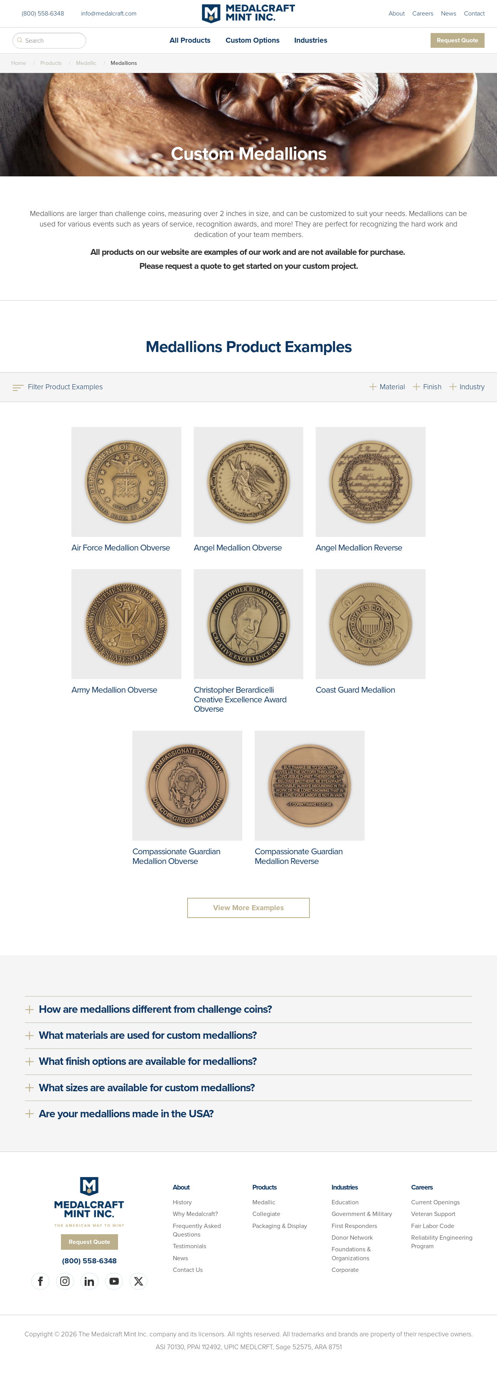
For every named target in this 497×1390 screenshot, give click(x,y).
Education (345, 1202)
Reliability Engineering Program (442, 1242)
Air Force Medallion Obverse (120, 547)
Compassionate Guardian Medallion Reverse (298, 856)
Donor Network (352, 1237)
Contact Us (188, 1270)
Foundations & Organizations (351, 1253)
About (397, 13)
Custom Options (253, 40)
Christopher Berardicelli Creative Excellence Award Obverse (240, 699)
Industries (310, 40)
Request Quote (457, 40)
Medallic (86, 63)
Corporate (345, 1270)
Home (18, 63)
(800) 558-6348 (43, 13)
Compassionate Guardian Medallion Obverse (176, 856)
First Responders (354, 1226)
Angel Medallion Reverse (359, 547)
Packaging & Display (279, 1226)
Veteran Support (433, 1214)
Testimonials (189, 1246)
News (448, 13)
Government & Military (362, 1214)
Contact (474, 13)
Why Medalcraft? (195, 1214)
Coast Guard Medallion (355, 689)
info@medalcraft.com (109, 13)
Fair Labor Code (432, 1226)
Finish (432, 386)
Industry (472, 386)
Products (51, 63)
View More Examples (248, 907)
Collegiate (266, 1214)
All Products (190, 40)
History (182, 1202)
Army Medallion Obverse (114, 689)
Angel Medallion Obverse (238, 547)
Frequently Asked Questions (197, 1230)
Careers (422, 13)
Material (392, 386)
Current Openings (435, 1202)
